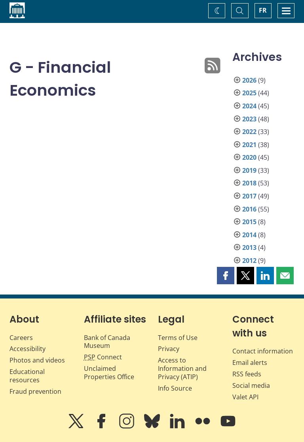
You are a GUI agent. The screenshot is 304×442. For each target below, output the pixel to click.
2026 (249, 80)
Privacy (168, 348)
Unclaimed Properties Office (109, 372)
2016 (249, 209)
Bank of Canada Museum (107, 341)
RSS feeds (246, 374)
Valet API (245, 397)
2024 (249, 106)
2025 (249, 93)
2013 (249, 247)
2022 (249, 131)
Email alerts (249, 362)
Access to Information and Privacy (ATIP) (182, 368)
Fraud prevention (35, 391)
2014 (249, 234)
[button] (225, 275)
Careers (21, 337)
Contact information (262, 351)
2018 (249, 183)
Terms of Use (178, 337)
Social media (251, 385)
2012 (249, 260)
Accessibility (28, 348)
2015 (249, 221)
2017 (249, 196)
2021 (249, 144)
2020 (249, 157)
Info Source (175, 388)
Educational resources (27, 375)
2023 (249, 119)
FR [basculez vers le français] (263, 10)
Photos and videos (37, 360)
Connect (103, 357)
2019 (249, 170)
